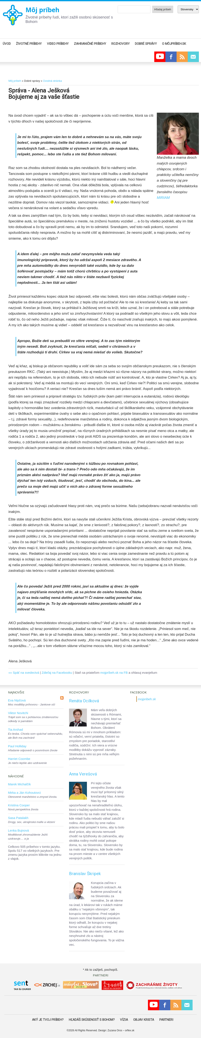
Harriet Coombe (19, 759)
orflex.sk (129, 1030)
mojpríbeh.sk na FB (114, 672)
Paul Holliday (17, 746)
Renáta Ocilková (84, 700)
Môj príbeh (42, 9)
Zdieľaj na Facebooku (57, 672)
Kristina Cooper (19, 805)
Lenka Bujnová (18, 830)
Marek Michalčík (19, 784)
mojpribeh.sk (147, 699)
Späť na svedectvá (26, 672)
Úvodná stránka (52, 80)
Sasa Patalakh (18, 818)
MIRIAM (163, 198)
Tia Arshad (15, 729)
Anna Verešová (83, 774)
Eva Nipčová (17, 700)
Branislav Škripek (85, 873)
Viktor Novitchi (18, 713)
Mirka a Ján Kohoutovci (24, 792)
